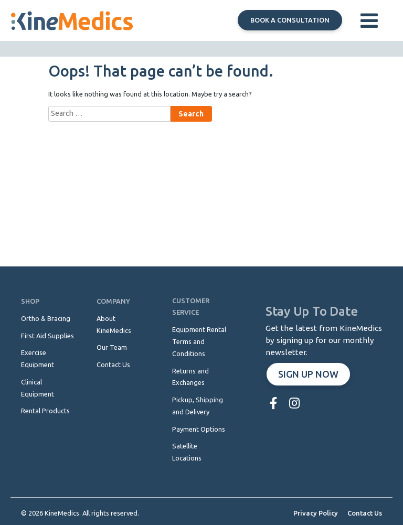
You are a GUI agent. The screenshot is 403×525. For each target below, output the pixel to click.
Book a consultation (290, 20)
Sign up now (308, 374)
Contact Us (364, 513)
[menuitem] (276, 403)
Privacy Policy (315, 513)
